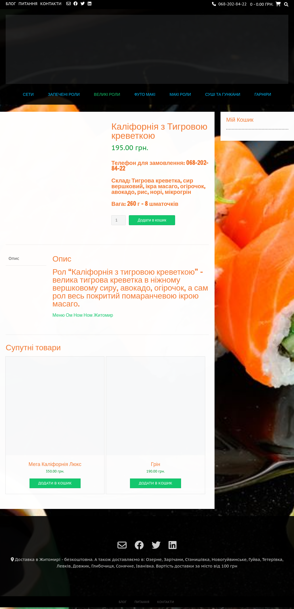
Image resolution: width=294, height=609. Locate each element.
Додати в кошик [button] (55, 483)
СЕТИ (28, 94)
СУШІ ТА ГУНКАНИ (222, 94)
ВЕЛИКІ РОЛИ (107, 94)
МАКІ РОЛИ (180, 94)
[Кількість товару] (118, 220)
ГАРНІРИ (263, 94)
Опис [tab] (14, 258)
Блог (11, 3)
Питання (27, 3)
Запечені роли (64, 94)
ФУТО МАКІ (144, 94)
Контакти (51, 3)
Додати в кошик (152, 220)
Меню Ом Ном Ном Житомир (82, 315)
